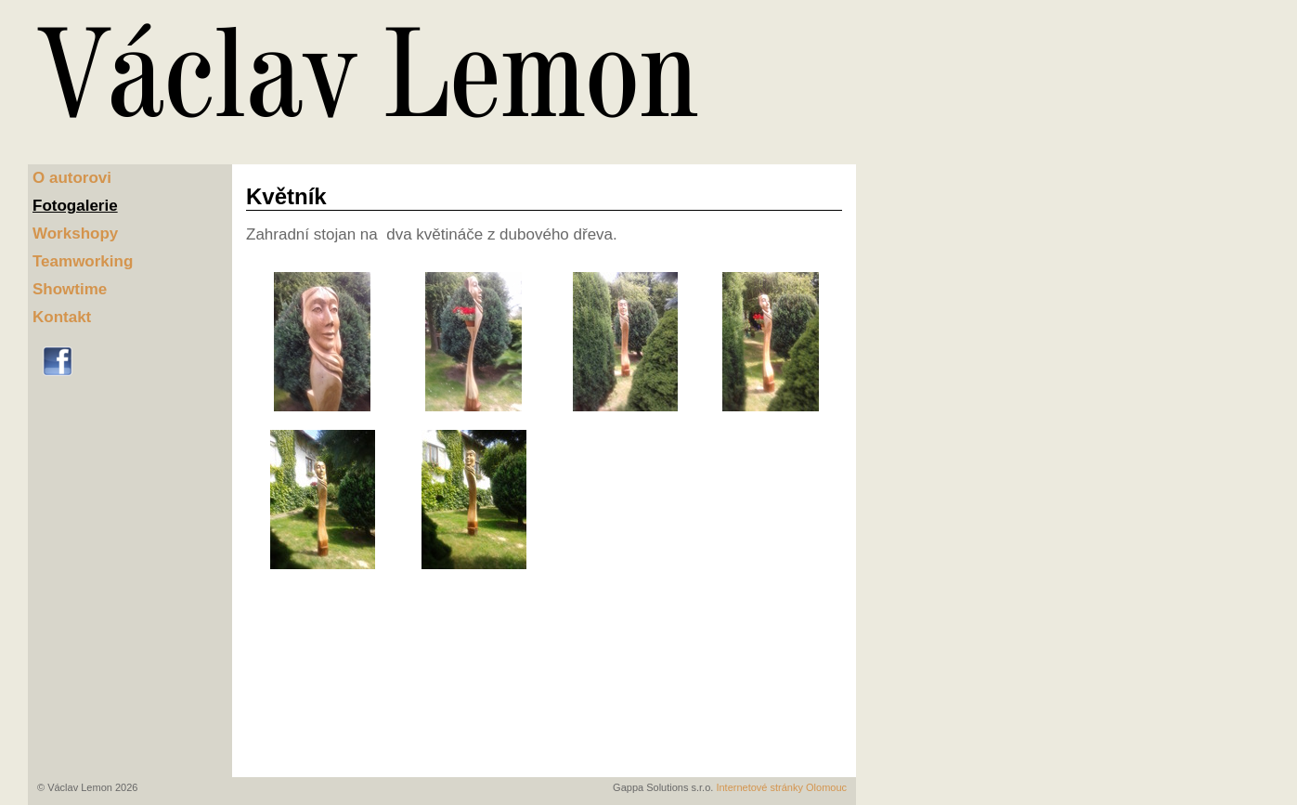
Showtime (69, 289)
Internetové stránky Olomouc (781, 787)
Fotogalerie (75, 205)
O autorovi (71, 178)
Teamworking (82, 261)
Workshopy (75, 233)
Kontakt (61, 317)
